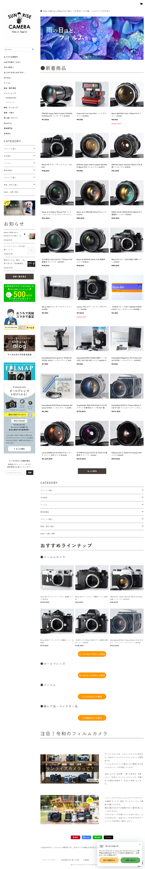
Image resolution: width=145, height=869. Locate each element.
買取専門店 (8, 128)
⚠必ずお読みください (12, 62)
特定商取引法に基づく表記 (70, 860)
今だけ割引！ (9, 67)
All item (7, 78)
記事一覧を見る (19, 276)
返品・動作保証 (10, 88)
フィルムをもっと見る (92, 696)
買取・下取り (9, 113)
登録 (29, 472)
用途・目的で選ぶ (47, 526)
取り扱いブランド (11, 118)
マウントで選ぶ (46, 519)
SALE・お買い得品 (47, 534)
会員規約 (86, 860)
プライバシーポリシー (49, 860)
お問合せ (7, 134)
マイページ (10, 102)
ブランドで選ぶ (46, 490)
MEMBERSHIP (11, 98)
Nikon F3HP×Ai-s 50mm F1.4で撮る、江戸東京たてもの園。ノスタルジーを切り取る (75, 11)
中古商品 (43, 498)
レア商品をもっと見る (92, 718)
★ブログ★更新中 (11, 57)
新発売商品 (44, 512)
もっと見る (92, 471)
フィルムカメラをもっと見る (92, 654)
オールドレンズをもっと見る (92, 675)
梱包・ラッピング (11, 107)
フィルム (43, 505)
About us (7, 123)
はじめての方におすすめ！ (14, 73)
